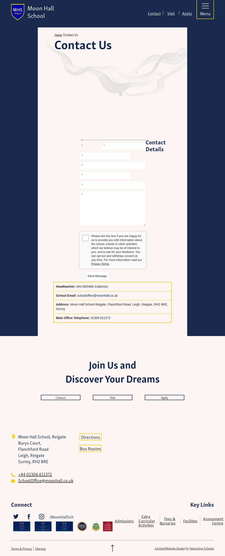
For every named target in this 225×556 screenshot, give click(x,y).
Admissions (124, 520)
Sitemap (40, 548)
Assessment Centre (213, 520)
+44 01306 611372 (35, 474)
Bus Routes (90, 448)
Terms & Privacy (21, 548)
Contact (154, 13)
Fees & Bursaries (167, 520)
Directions (90, 436)
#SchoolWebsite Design (170, 548)
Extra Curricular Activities (147, 520)
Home (58, 34)
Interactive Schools (201, 548)
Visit (171, 13)
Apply (187, 13)
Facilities (190, 520)
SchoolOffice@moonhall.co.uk (45, 480)
